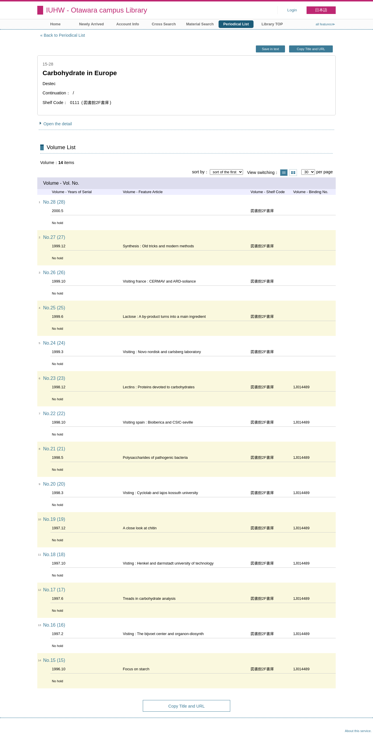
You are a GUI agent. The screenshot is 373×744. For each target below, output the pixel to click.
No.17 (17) (54, 589)
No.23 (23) (54, 378)
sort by (198, 172)
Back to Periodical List (64, 35)
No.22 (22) (54, 413)
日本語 (321, 10)
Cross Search (164, 24)
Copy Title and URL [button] (311, 49)
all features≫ (325, 24)
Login (292, 10)
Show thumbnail (293, 172)
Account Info (127, 24)
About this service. (358, 731)
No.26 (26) (54, 272)
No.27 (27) (54, 237)
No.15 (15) (54, 660)
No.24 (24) (54, 343)
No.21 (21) (54, 448)
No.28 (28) (54, 202)
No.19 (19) (54, 519)
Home (55, 24)
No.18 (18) (54, 554)
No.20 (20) (54, 484)
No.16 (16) (54, 625)
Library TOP (272, 24)
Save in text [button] (270, 49)
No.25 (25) (54, 307)
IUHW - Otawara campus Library (96, 10)
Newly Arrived (91, 24)
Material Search (200, 24)
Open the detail (57, 123)
